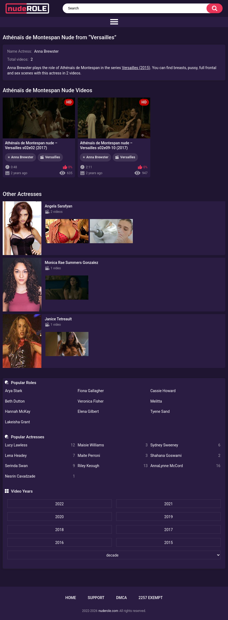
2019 (168, 517)
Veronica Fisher (91, 401)
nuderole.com (108, 611)
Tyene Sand (160, 411)
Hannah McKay (17, 411)
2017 (168, 530)
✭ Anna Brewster (20, 157)
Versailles (52, 157)
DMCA (121, 598)
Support (96, 598)
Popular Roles (23, 382)
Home (70, 598)
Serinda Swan (40, 466)
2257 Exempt (150, 598)
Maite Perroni (113, 455)
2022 (59, 504)
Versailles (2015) (136, 68)
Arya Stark (13, 391)
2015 (168, 542)
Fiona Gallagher (91, 391)
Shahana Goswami (185, 455)
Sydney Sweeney (185, 445)
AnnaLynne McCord (185, 466)
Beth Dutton (15, 401)
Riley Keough (113, 466)
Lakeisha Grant (17, 422)
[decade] (114, 555)
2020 (59, 517)
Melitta (156, 401)
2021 (168, 504)
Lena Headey (40, 455)
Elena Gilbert (88, 411)
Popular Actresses (27, 437)
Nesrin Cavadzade (40, 476)
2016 (59, 542)
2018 (59, 530)
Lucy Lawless (40, 445)
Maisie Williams (113, 445)
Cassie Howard (163, 391)
